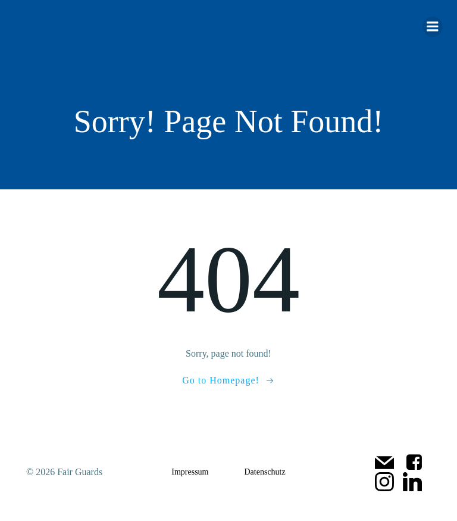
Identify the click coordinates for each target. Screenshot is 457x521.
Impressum (189, 471)
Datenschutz (265, 471)
